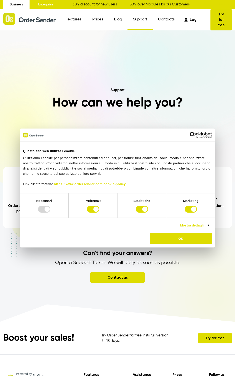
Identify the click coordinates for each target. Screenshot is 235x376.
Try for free (221, 19)
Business (16, 4)
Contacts (166, 19)
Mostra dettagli (192, 225)
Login (192, 19)
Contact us (118, 277)
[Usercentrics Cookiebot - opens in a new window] (193, 135)
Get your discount (217, 4)
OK (180, 238)
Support (140, 19)
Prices (97, 19)
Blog (118, 19)
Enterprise (45, 4)
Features (73, 19)
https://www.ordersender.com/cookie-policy (90, 184)
